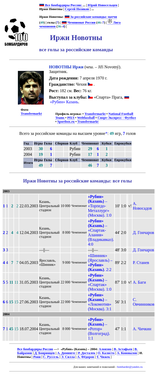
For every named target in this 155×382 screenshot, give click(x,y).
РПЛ (70, 118)
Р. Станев (141, 262)
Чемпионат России (78, 22)
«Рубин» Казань (64, 102)
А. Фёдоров (85, 357)
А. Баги (139, 282)
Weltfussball (86, 118)
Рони (37, 357)
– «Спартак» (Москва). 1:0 (99, 282)
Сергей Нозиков (77, 9)
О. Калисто (106, 353)
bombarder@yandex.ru (130, 366)
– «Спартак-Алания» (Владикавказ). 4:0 (101, 232)
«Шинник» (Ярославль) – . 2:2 (100, 262)
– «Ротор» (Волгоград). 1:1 (99, 328)
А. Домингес (66, 353)
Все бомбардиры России (35, 349)
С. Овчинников (143, 301)
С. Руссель (51, 357)
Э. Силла (68, 357)
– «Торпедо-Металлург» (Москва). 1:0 (99, 205)
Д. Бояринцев (44, 353)
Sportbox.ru (65, 121)
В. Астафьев (123, 349)
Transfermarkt (31, 113)
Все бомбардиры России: (63, 5)
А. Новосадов (142, 205)
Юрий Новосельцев (102, 5)
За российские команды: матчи (91, 17)
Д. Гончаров (143, 232)
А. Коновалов (127, 353)
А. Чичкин (142, 329)
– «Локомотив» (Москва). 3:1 (99, 302)
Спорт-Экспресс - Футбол (116, 118)
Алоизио (105, 349)
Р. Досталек (86, 353)
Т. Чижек (103, 357)
